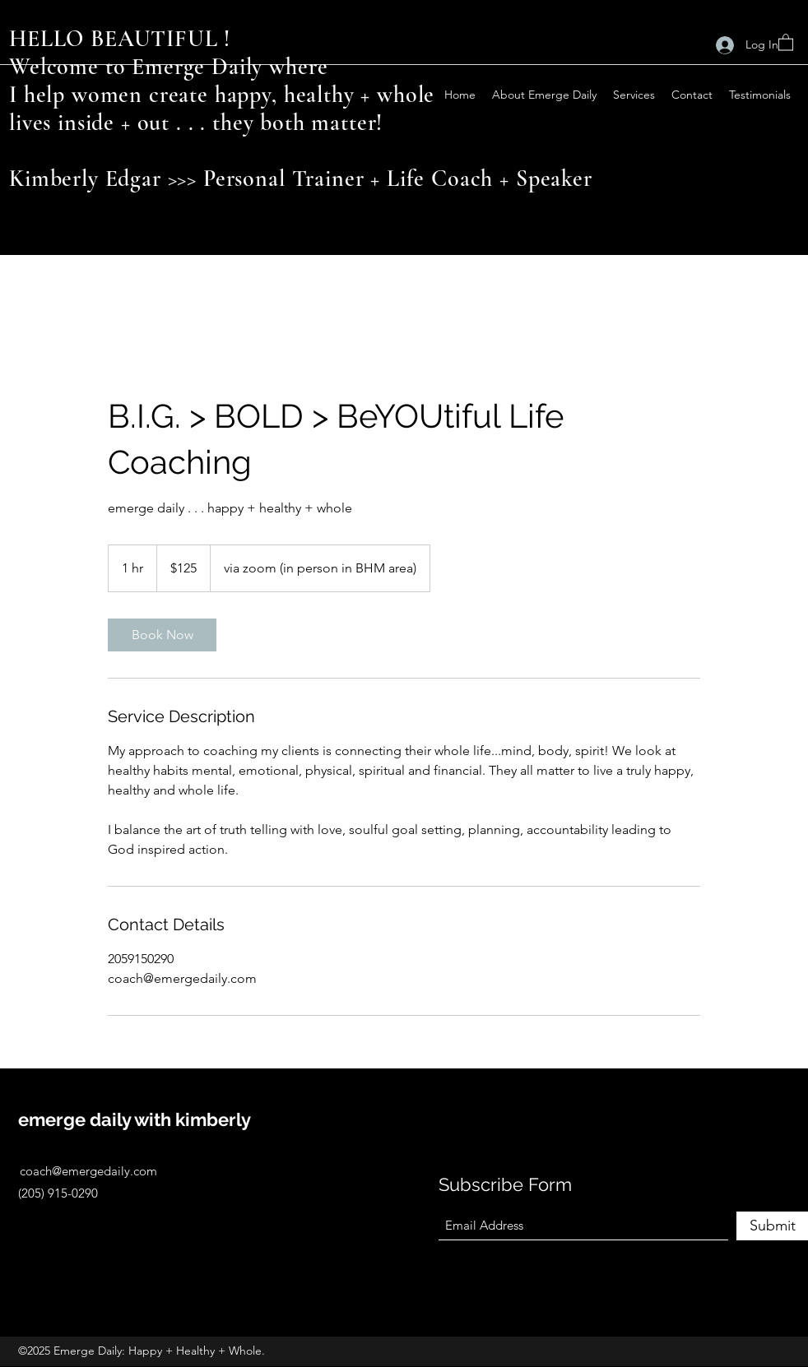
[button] (785, 41)
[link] (162, 635)
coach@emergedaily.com (88, 1171)
